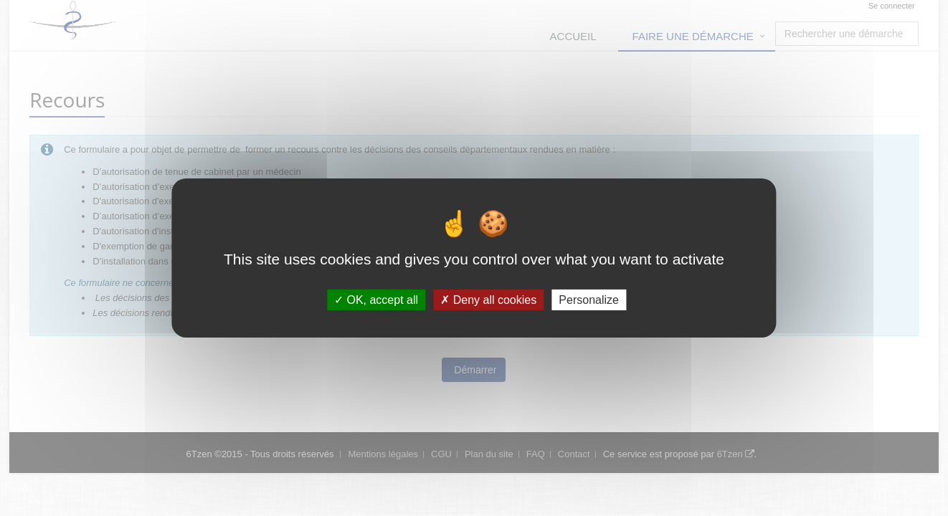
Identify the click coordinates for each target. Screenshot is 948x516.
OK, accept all (376, 300)
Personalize (589, 300)
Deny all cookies (488, 300)
